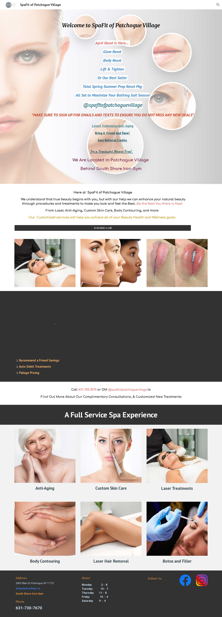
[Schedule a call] (103, 228)
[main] (110, 25)
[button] (218, 5)
